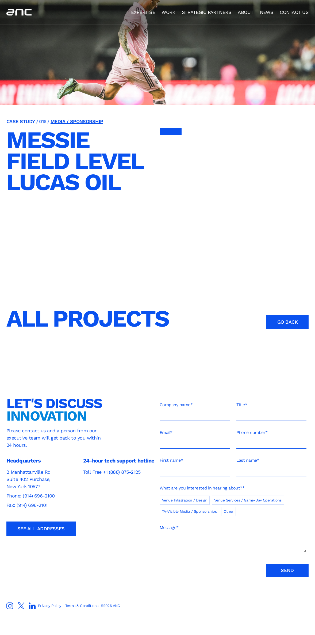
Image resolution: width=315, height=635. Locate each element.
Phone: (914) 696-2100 (31, 496)
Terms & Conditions (81, 605)
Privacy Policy (49, 605)
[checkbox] (233, 503)
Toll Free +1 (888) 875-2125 (112, 472)
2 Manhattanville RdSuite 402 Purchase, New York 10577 (28, 479)
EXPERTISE (143, 12)
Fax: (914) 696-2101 (27, 505)
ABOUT (245, 12)
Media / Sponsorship (77, 121)
